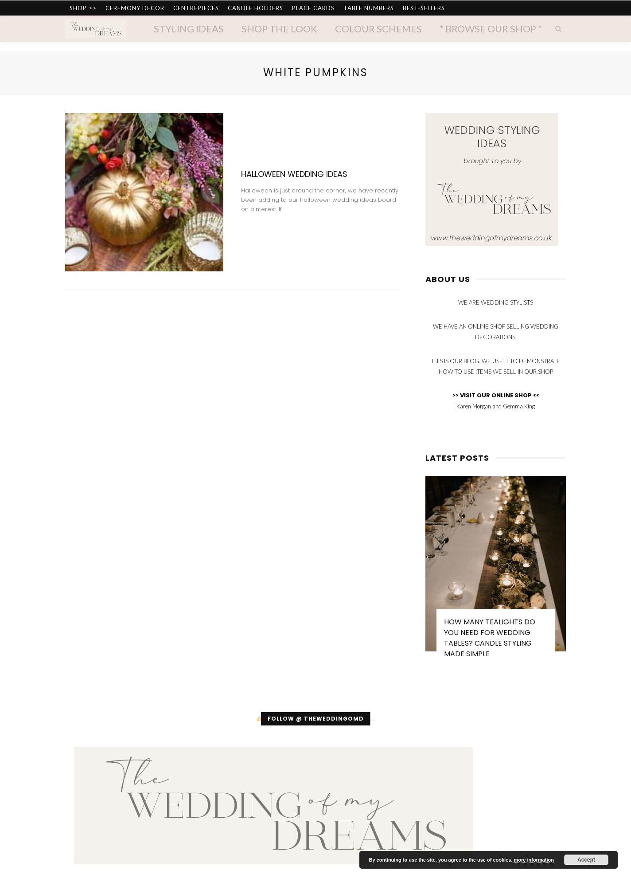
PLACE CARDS (313, 8)
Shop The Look (279, 29)
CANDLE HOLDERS (255, 8)
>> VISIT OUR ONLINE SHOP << (495, 395)
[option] (495, 571)
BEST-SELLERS (424, 8)
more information (533, 859)
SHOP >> (83, 8)
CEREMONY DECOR (134, 8)
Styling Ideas (189, 29)
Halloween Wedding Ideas (294, 174)
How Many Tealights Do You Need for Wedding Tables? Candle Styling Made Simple (489, 638)
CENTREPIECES (196, 8)
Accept (586, 860)
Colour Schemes (378, 29)
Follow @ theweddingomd (316, 718)
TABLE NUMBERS (368, 8)
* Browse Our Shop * (491, 29)
